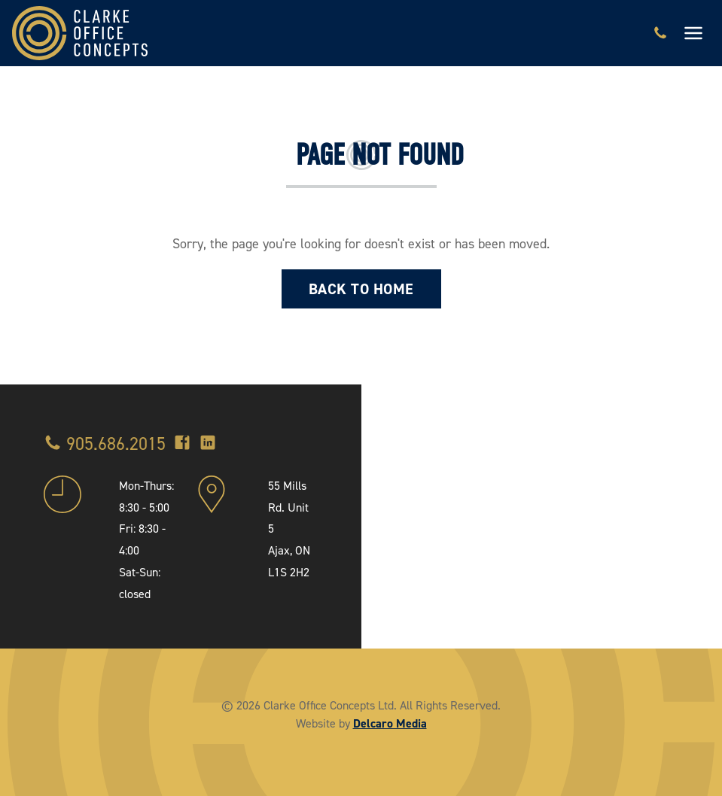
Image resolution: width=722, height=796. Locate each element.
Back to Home (361, 289)
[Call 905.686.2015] (660, 33)
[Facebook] (182, 444)
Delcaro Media (390, 723)
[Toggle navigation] (693, 33)
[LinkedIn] (208, 444)
